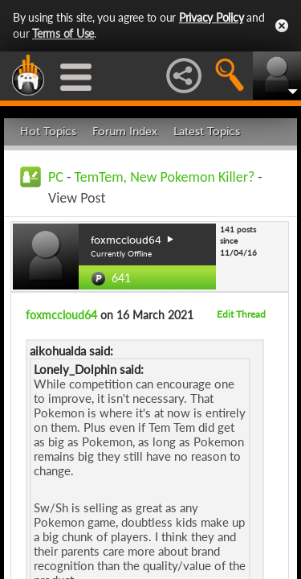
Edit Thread (241, 314)
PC (55, 177)
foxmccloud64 (61, 315)
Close (281, 25)
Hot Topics (48, 131)
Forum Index (124, 131)
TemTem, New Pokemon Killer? (165, 177)
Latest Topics (206, 131)
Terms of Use (63, 33)
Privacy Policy (211, 17)
